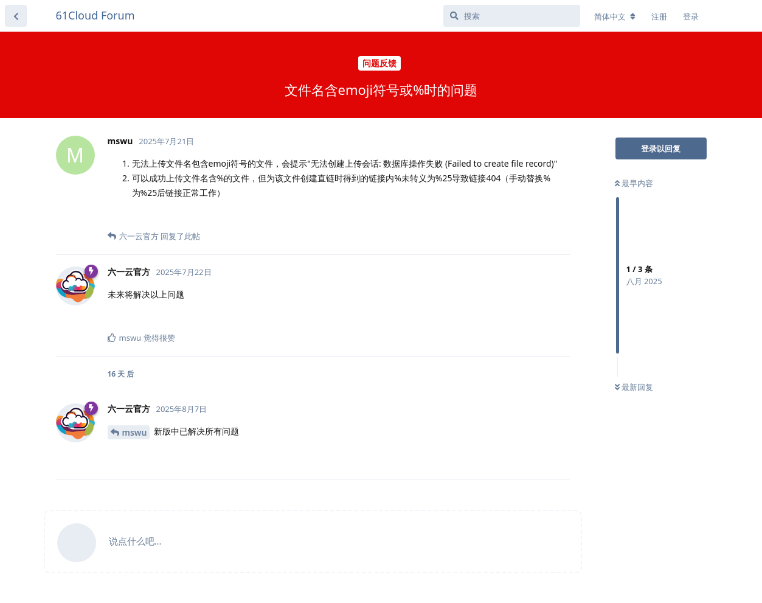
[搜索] (511, 16)
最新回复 (634, 387)
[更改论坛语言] (614, 16)
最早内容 (634, 183)
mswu (134, 432)
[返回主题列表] (16, 16)
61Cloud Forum (95, 15)
